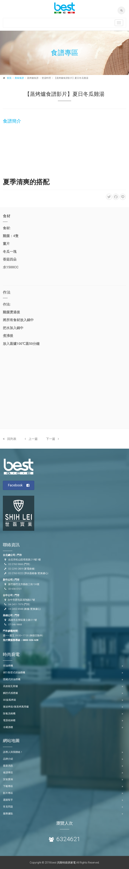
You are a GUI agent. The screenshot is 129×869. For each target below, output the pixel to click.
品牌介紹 (8, 758)
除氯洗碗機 (9, 713)
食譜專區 (8, 772)
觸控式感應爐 (10, 693)
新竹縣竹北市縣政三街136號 (23, 584)
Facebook (18, 485)
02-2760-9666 (15, 564)
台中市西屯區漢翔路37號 (21, 599)
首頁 (9, 78)
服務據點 (8, 813)
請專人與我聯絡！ (13, 752)
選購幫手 (8, 799)
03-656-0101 (15, 588)
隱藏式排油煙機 (11, 679)
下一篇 (52, 439)
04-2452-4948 (15, 608)
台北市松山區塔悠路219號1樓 (24, 559)
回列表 (9, 439)
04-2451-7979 (15, 604)
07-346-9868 (15, 624)
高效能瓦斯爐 (10, 686)
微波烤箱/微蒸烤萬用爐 (16, 706)
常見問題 (8, 806)
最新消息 (8, 765)
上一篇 (31, 439)
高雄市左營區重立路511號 (22, 619)
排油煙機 (8, 665)
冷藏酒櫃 (8, 727)
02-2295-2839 (15, 568)
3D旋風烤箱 (9, 699)
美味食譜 (19, 78)
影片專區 (8, 793)
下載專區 (8, 786)
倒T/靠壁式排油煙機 (14, 672)
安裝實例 (8, 779)
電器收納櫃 (9, 720)
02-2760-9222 (15, 573)
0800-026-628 (30, 640)
